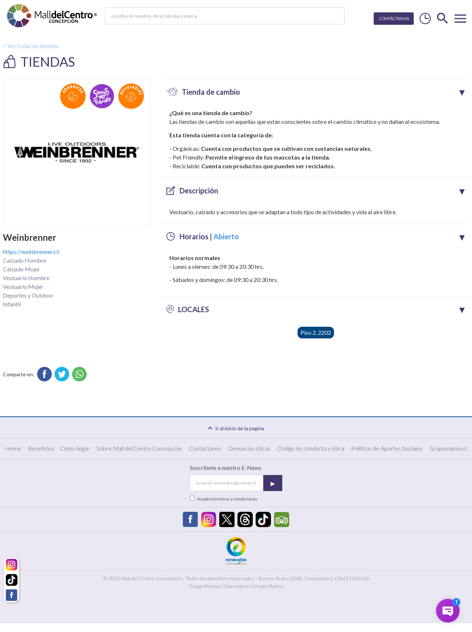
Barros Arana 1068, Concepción (294, 578)
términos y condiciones (234, 499)
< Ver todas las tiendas (30, 45)
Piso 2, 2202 (315, 332)
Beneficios (41, 448)
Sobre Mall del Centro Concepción (139, 448)
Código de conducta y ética (310, 448)
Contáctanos (205, 448)
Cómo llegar (75, 448)
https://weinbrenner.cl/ (31, 251)
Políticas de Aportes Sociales (386, 448)
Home (13, 448)
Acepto (227, 499)
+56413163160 (351, 578)
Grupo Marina (204, 586)
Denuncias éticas (249, 448)
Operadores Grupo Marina (253, 586)
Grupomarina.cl (448, 448)
